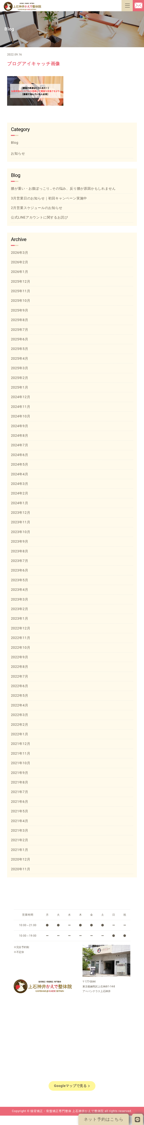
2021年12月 (20, 744)
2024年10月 (20, 416)
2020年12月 (20, 859)
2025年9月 (19, 310)
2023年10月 (20, 532)
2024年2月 (19, 493)
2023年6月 (19, 570)
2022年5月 (19, 695)
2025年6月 (19, 339)
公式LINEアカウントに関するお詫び (39, 217)
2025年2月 (19, 378)
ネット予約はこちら (104, 1119)
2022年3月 (19, 715)
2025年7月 (19, 330)
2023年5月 (19, 580)
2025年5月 (19, 349)
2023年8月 (19, 551)
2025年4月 (19, 358)
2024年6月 (19, 455)
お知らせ (18, 153)
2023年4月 (19, 590)
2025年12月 (20, 281)
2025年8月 (19, 320)
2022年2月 (19, 725)
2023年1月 (19, 618)
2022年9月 (19, 657)
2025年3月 (19, 368)
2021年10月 (20, 763)
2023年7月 (19, 561)
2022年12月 (20, 628)
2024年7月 (19, 445)
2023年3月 (19, 599)
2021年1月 (19, 850)
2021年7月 (19, 792)
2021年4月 (19, 821)
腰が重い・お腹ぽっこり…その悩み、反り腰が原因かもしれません (63, 188)
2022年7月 (19, 676)
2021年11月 (20, 753)
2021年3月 (19, 830)
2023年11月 (20, 522)
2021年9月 (19, 773)
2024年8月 (19, 435)
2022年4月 (19, 705)
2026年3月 (19, 253)
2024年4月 (19, 474)
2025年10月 (20, 301)
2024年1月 (19, 503)
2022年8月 (19, 667)
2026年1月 (19, 272)
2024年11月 (20, 407)
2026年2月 (19, 262)
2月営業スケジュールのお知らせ (36, 208)
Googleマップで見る (72, 1086)
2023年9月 (19, 541)
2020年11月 (20, 869)
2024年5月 (19, 464)
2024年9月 (19, 426)
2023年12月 (20, 513)
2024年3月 (19, 484)
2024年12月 (20, 397)
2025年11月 (20, 291)
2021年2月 (19, 840)
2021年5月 (19, 811)
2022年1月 (19, 734)
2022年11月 (20, 638)
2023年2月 (19, 609)
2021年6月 (19, 802)
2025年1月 (19, 387)
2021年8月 (19, 782)
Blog (14, 143)
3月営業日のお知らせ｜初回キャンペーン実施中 (49, 198)
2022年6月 (19, 686)
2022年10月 (20, 647)
